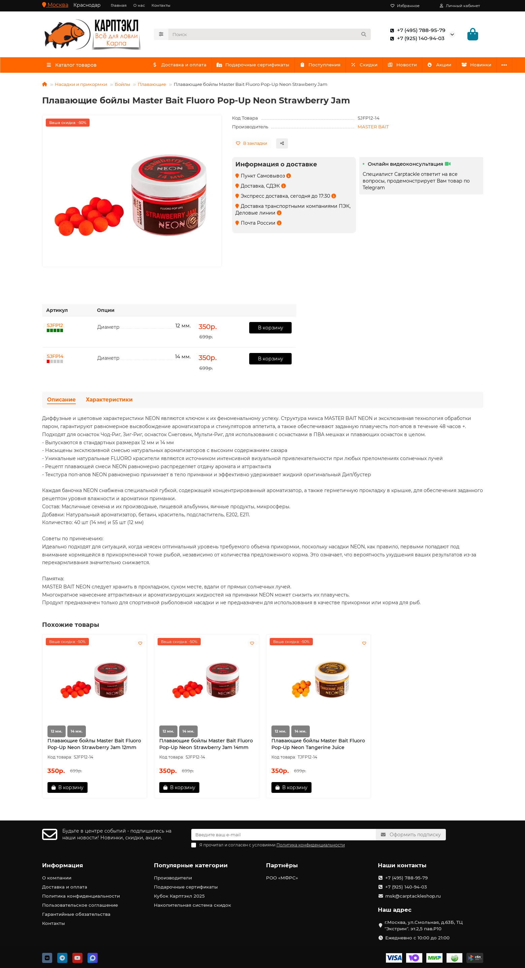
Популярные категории (191, 865)
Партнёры (282, 865)
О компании (56, 877)
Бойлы (122, 86)
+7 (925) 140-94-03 (416, 39)
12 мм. (56, 733)
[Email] (283, 834)
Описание (61, 401)
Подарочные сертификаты (255, 66)
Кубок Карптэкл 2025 (179, 896)
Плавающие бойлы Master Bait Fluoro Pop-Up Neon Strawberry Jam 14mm (206, 746)
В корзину (270, 330)
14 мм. (77, 733)
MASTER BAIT (373, 128)
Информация (62, 865)
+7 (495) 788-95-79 (417, 31)
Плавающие (152, 86)
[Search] (269, 35)
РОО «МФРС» (282, 877)
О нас (139, 5)
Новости (410, 66)
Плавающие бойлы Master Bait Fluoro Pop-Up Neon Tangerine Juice (318, 746)
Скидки (369, 66)
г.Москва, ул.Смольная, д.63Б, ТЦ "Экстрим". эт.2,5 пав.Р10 (424, 925)
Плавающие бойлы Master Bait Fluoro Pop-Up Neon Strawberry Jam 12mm (94, 746)
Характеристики (109, 401)
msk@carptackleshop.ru (413, 896)
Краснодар (87, 5)
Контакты (161, 5)
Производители (173, 877)
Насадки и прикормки (81, 86)
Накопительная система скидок (192, 905)
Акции (448, 66)
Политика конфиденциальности (81, 896)
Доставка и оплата (180, 66)
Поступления (324, 66)
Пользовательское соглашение (80, 905)
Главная (119, 5)
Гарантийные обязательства (76, 914)
